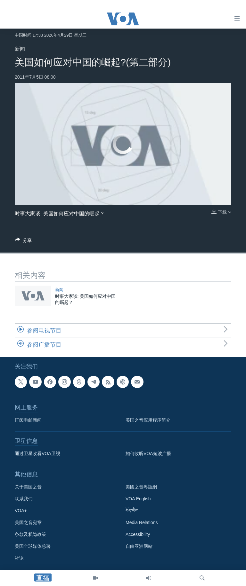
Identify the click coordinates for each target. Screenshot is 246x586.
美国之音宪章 (28, 522)
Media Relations (142, 522)
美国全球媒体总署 (33, 546)
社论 (19, 558)
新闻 (20, 49)
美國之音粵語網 (141, 486)
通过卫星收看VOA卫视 (37, 453)
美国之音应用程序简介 (148, 420)
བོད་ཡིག (132, 510)
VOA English (138, 498)
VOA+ (21, 510)
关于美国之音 (28, 486)
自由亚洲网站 (139, 546)
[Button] (23, 241)
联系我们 (24, 498)
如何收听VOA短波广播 (148, 453)
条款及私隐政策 (30, 534)
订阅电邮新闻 (28, 420)
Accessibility (138, 534)
